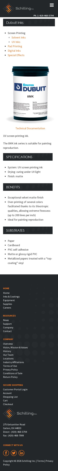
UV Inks (16, 42)
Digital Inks (14, 50)
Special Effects (16, 55)
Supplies (7, 303)
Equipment (9, 300)
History (7, 351)
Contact (7, 331)
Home (6, 292)
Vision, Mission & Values (15, 347)
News (6, 320)
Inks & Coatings (11, 296)
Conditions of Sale (12, 373)
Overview (8, 343)
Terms (40, 460)
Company (8, 327)
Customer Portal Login (15, 389)
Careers (7, 307)
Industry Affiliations (13, 362)
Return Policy (10, 376)
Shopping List (10, 396)
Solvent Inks (19, 37)
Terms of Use (10, 365)
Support (7, 323)
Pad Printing (15, 46)
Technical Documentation (30, 128)
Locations (8, 358)
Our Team (8, 354)
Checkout (8, 404)
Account (7, 393)
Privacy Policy (10, 369)
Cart (5, 400)
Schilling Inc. (18, 9)
